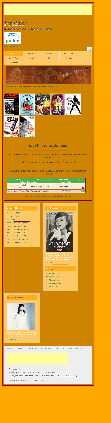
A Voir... (57, 348)
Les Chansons (50, 54)
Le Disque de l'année (15, 298)
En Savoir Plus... (52, 86)
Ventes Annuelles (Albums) (17, 226)
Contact (69, 58)
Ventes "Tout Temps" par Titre (18, 232)
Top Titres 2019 (13, 216)
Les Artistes (31, 54)
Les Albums (68, 54)
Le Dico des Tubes (52, 286)
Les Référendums (52, 280)
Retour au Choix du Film (60, 196)
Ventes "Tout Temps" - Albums (18, 236)
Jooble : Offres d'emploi (11, 46)
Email (90, 49)
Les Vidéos (13, 58)
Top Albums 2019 (13, 213)
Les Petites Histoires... (54, 283)
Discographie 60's (52, 277)
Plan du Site (13, 63)
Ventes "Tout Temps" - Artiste (18, 229)
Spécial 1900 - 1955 (53, 274)
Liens (50, 58)
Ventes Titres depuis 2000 (16, 242)
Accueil (13, 54)
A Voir (32, 58)
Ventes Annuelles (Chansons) (18, 223)
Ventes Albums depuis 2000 (17, 239)
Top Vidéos (11, 219)
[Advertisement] (48, 9)
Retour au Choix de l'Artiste (37, 196)
